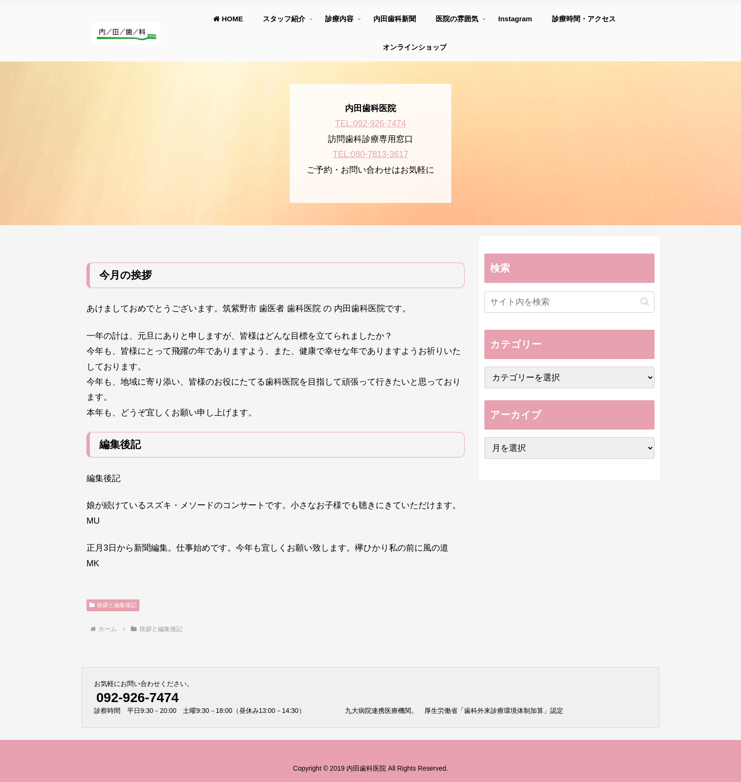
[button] (645, 301)
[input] (569, 302)
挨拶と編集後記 (113, 605)
